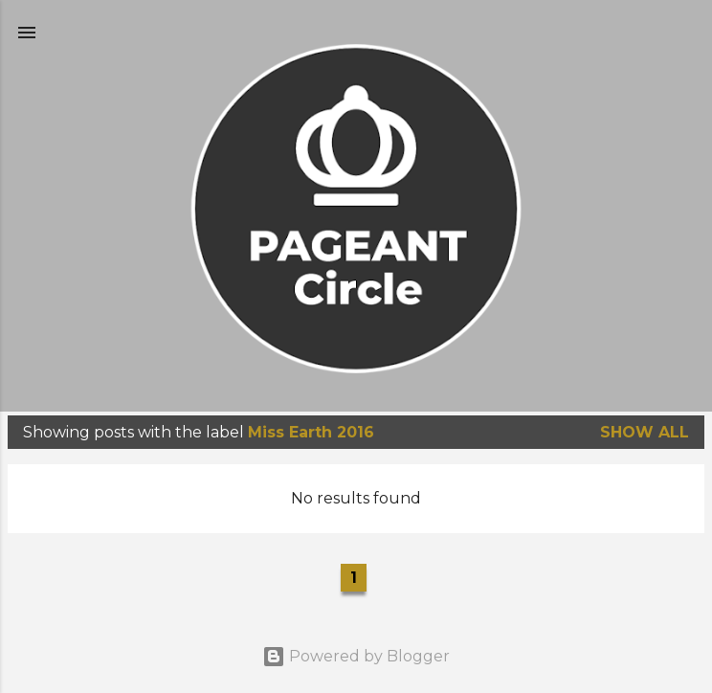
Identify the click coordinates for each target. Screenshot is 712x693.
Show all (644, 432)
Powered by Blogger (356, 656)
